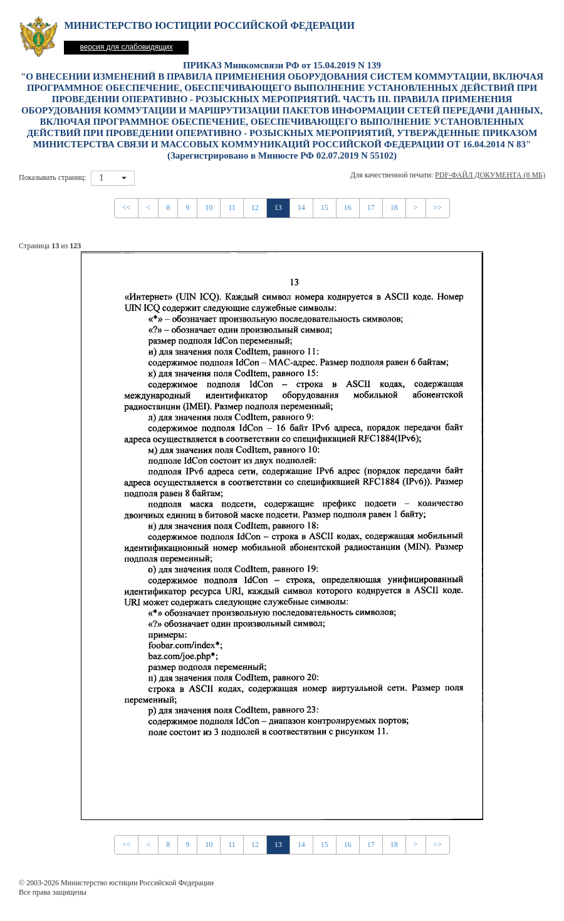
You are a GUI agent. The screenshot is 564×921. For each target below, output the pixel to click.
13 (278, 207)
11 (232, 207)
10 (208, 207)
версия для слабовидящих (126, 47)
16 (348, 207)
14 (301, 207)
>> (438, 207)
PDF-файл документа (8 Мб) (490, 175)
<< (126, 207)
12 (255, 207)
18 (394, 207)
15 (324, 207)
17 (371, 207)
